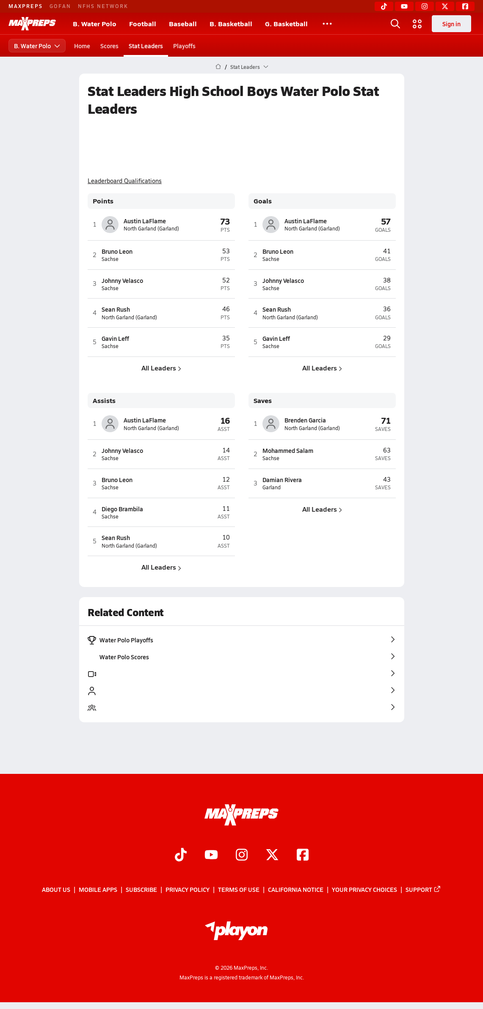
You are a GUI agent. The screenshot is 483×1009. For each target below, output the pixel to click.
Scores (109, 45)
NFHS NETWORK (103, 6)
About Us (56, 890)
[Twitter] (445, 6)
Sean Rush (116, 309)
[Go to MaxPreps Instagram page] (241, 855)
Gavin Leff (115, 338)
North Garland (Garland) (151, 228)
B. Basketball (231, 23)
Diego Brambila (122, 509)
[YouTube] (404, 6)
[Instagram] (424, 6)
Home (82, 45)
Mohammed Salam (287, 450)
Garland (271, 487)
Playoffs (184, 45)
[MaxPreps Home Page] (218, 67)
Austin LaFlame (145, 221)
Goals (263, 201)
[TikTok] (384, 6)
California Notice (295, 890)
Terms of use (238, 890)
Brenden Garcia (305, 420)
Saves (263, 400)
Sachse (110, 259)
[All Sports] (327, 24)
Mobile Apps (98, 890)
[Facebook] (465, 6)
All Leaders (161, 368)
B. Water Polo (94, 23)
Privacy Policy (188, 890)
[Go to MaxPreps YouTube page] (211, 855)
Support (423, 890)
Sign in (451, 23)
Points (103, 201)
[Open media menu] (417, 24)
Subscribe (141, 890)
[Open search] (395, 24)
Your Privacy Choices (364, 890)
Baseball (183, 23)
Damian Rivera (282, 479)
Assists (104, 400)
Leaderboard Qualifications (125, 181)
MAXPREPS (25, 6)
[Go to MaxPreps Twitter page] (272, 855)
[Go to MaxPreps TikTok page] (181, 855)
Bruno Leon (117, 251)
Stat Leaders (146, 45)
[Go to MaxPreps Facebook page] (302, 855)
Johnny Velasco (122, 280)
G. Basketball (286, 23)
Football (142, 23)
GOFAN (60, 6)
